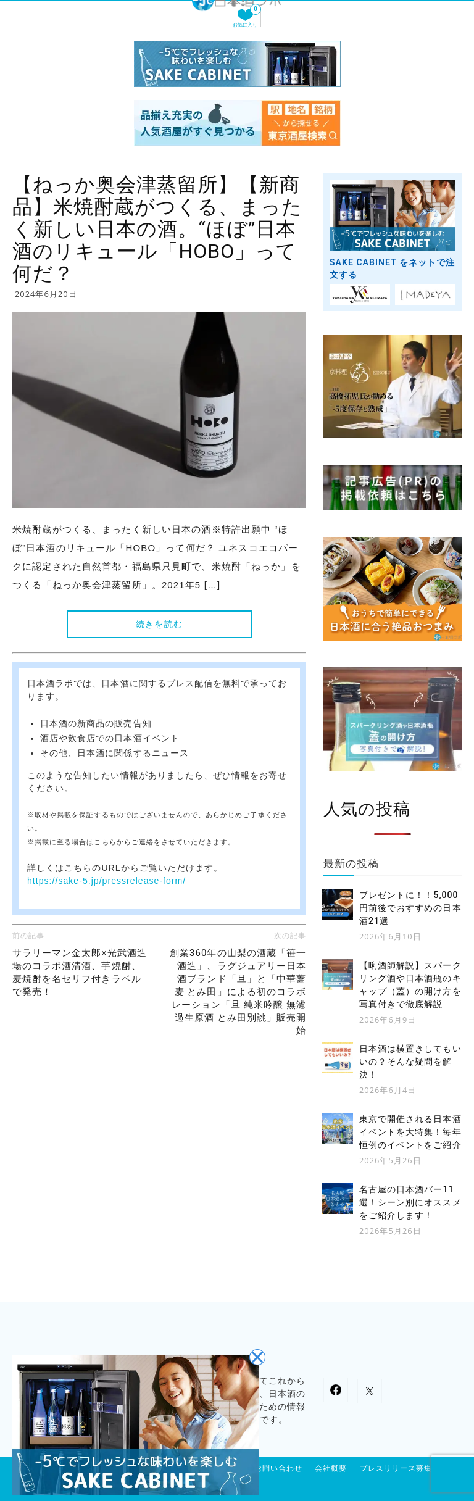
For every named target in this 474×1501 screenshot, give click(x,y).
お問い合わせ (278, 1468)
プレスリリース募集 (396, 1468)
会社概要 (331, 1468)
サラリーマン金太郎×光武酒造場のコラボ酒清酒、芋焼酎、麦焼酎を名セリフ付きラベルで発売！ (79, 972)
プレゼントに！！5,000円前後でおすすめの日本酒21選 (410, 908)
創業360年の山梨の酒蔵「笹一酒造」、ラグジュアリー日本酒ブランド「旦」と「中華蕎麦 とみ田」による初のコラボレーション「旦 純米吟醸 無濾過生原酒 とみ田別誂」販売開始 (238, 991)
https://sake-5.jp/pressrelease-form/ (106, 881)
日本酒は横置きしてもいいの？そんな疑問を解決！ (410, 1061)
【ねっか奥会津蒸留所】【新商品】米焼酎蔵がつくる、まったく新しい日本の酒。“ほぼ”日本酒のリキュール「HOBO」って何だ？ (157, 229)
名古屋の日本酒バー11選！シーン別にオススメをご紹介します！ (410, 1202)
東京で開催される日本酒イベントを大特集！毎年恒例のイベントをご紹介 (410, 1132)
